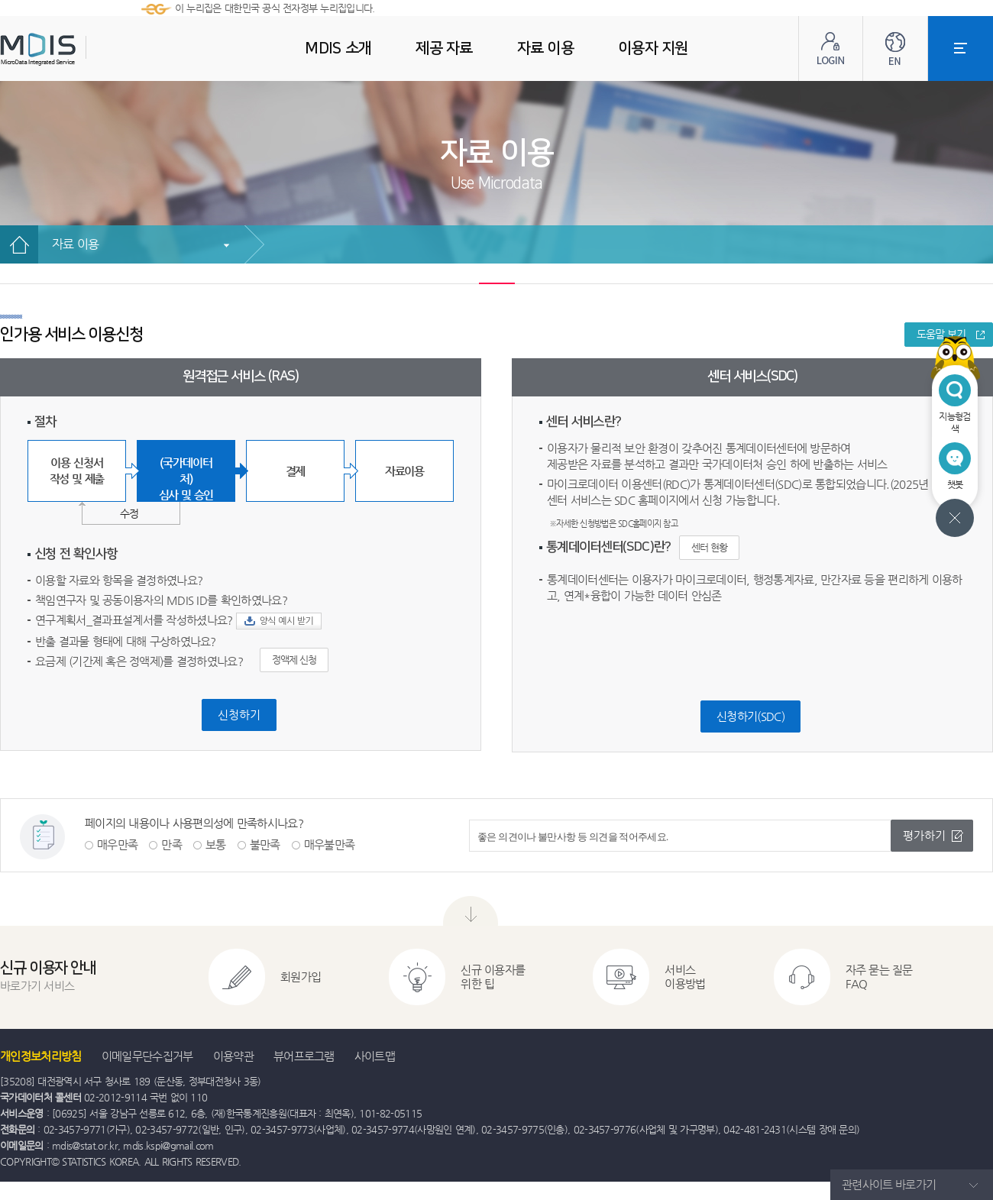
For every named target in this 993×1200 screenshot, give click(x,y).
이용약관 (233, 1056)
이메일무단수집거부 (147, 1056)
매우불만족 (329, 844)
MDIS (76, 49)
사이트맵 (374, 1056)
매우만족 (117, 844)
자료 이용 (75, 244)
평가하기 (924, 835)
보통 (215, 844)
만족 (171, 844)
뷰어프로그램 (304, 1056)
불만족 (265, 844)
